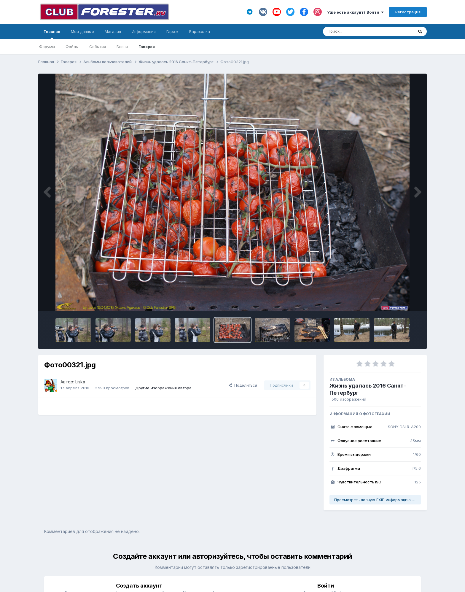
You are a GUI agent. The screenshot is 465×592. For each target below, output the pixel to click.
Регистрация (408, 11)
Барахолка (199, 31)
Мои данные (82, 31)
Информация (144, 31)
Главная (52, 34)
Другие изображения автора (163, 387)
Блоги (122, 46)
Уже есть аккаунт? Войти (355, 12)
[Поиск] (357, 31)
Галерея (146, 46)
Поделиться (243, 385)
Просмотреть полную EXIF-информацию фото (377, 499)
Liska (80, 381)
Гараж (172, 31)
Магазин (113, 31)
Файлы (72, 46)
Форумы (47, 46)
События (97, 46)
